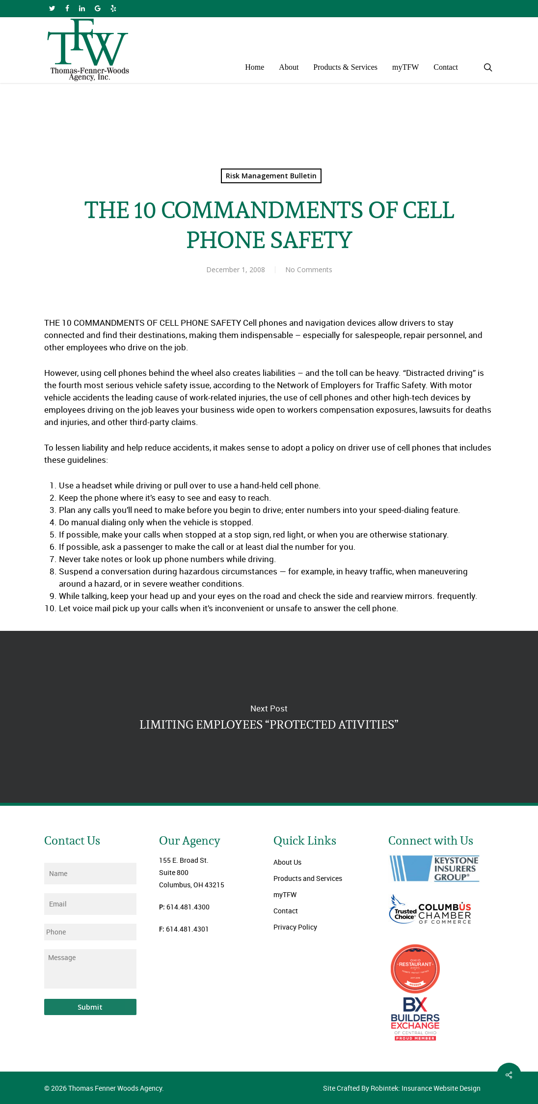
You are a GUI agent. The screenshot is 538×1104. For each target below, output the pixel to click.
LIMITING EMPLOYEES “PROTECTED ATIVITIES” (269, 717)
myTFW (284, 894)
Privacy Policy (295, 927)
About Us (287, 862)
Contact (285, 910)
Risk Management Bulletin (271, 175)
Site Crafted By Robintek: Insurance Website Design (402, 1088)
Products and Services (307, 878)
